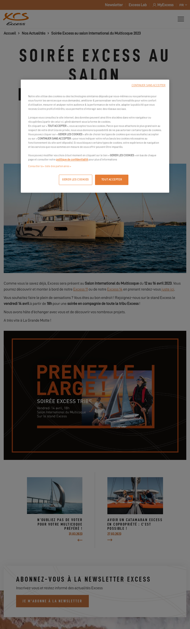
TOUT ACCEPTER (111, 179)
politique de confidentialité (72, 159)
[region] (95, 136)
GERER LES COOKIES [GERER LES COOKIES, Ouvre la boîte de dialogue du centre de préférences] (75, 179)
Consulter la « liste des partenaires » (49, 166)
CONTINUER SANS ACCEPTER (149, 85)
